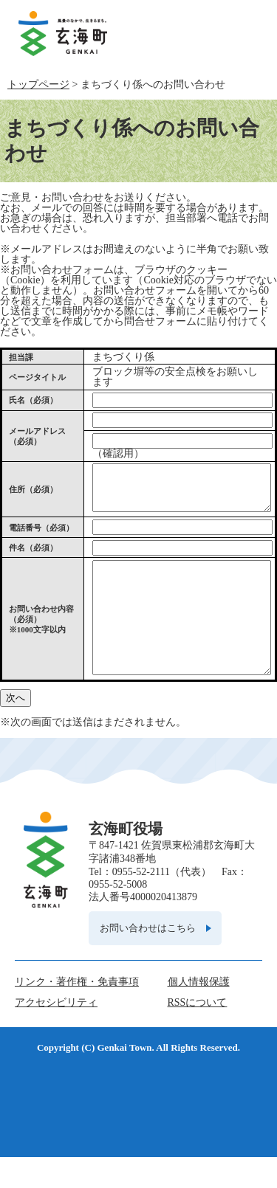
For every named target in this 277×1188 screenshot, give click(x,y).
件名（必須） (33, 556)
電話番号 (41, 536)
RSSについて (198, 1033)
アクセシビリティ (56, 1033)
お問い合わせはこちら (148, 958)
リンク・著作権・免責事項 (77, 1012)
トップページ (38, 84)
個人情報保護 (199, 1012)
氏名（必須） (33, 400)
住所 (33, 493)
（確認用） (118, 453)
